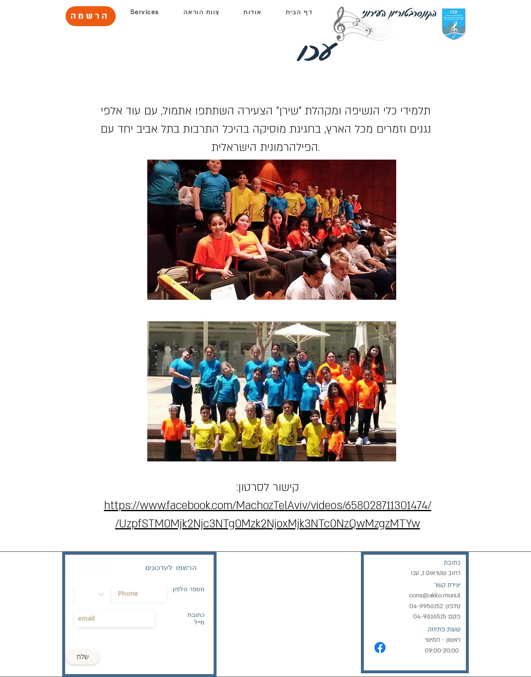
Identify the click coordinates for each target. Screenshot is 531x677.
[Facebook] (380, 647)
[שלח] (83, 657)
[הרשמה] (91, 16)
